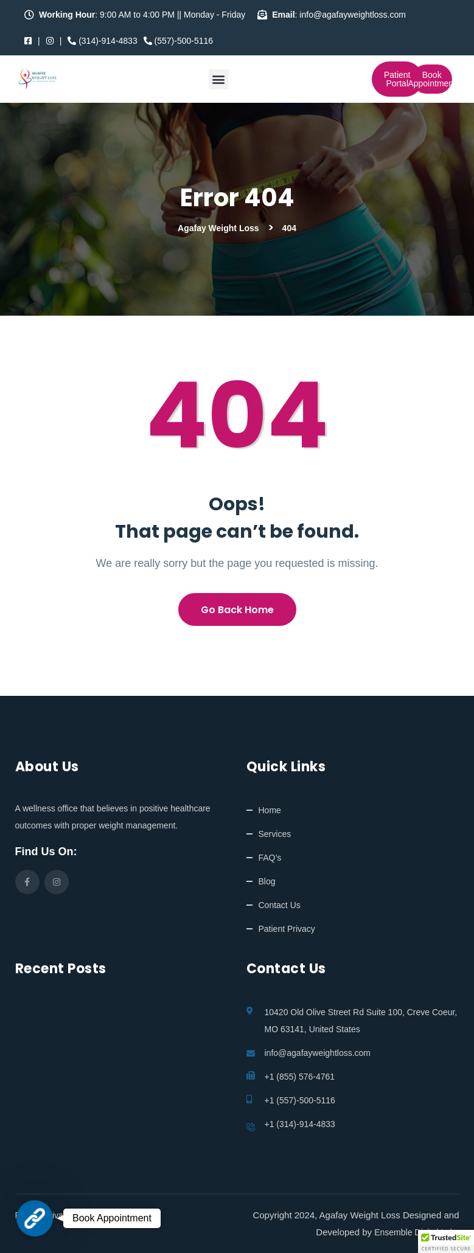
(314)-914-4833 (102, 41)
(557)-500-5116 (178, 41)
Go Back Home (237, 610)
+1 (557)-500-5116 (300, 1100)
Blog (267, 881)
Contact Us (280, 905)
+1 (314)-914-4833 (300, 1124)
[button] (219, 79)
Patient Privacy (287, 929)
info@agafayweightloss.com (318, 1053)
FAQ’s (270, 858)
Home (270, 810)
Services (275, 834)
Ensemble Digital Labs (416, 1232)
